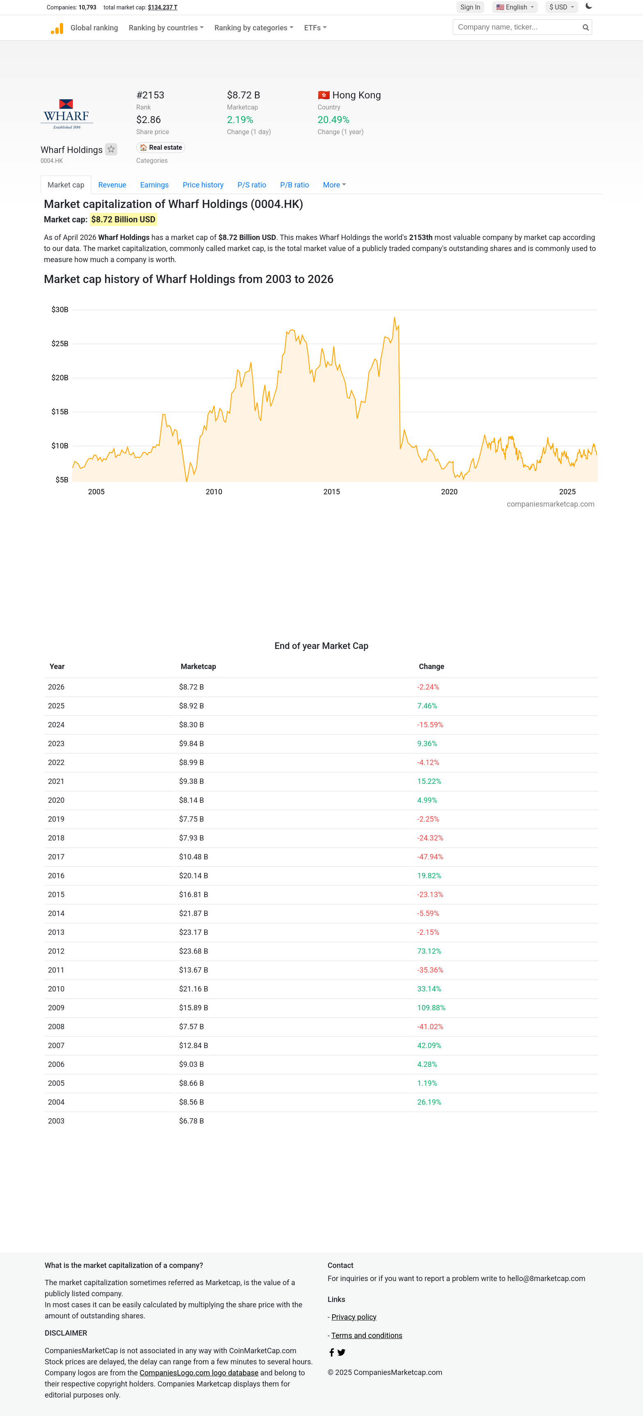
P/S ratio (251, 184)
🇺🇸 (512, 7)
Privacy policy (353, 1317)
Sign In (470, 7)
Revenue (112, 184)
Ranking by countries (163, 27)
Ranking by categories (250, 27)
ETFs (312, 27)
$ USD (559, 7)
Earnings (154, 184)
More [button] (331, 184)
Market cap (66, 184)
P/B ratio (294, 184)
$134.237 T (163, 7)
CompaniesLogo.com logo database (199, 1372)
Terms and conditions (366, 1335)
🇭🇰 (349, 95)
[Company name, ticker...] (522, 27)
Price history (203, 184)
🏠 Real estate (160, 147)
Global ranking (94, 27)
